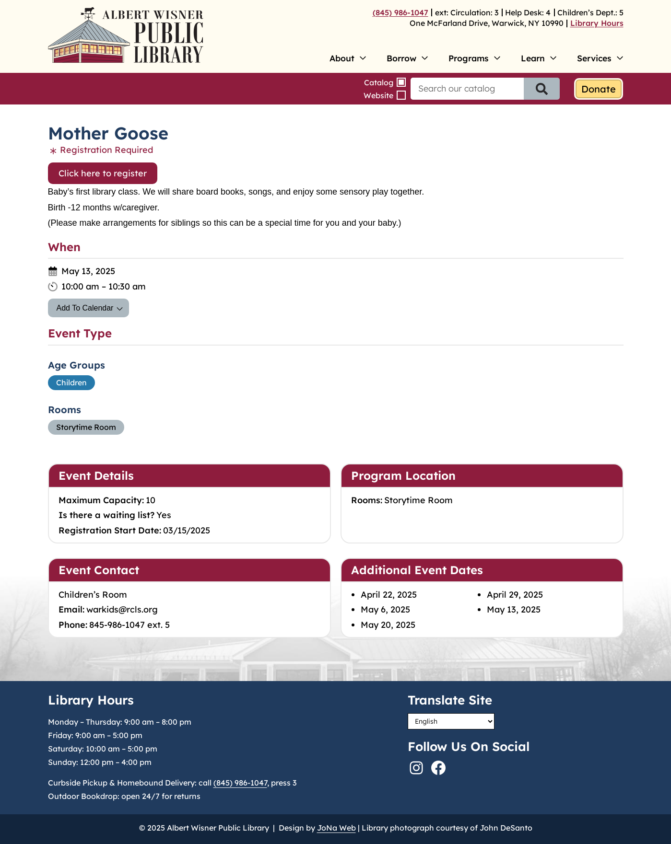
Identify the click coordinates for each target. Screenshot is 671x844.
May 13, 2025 (514, 609)
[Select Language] (451, 721)
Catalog (378, 82)
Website (378, 95)
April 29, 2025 (515, 594)
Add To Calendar (85, 308)
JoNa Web (336, 827)
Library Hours (597, 23)
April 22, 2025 (389, 594)
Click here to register (103, 173)
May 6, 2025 (385, 609)
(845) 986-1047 (400, 12)
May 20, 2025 (388, 624)
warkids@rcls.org (122, 609)
